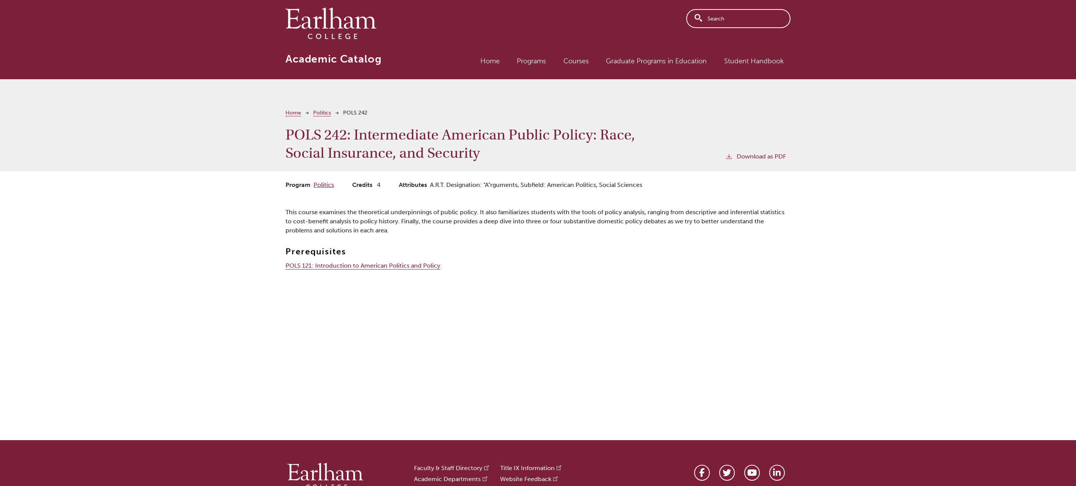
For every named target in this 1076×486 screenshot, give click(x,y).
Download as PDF (755, 156)
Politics (322, 113)
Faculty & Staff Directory (448, 468)
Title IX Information (527, 468)
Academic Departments (447, 479)
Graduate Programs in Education (656, 61)
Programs (531, 61)
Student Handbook (754, 61)
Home (490, 61)
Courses (576, 61)
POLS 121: (362, 265)
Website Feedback (525, 479)
